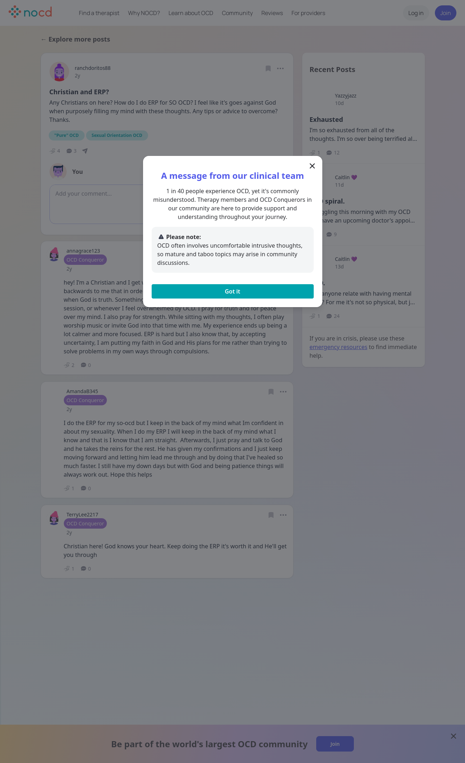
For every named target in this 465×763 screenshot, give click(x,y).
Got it (232, 291)
